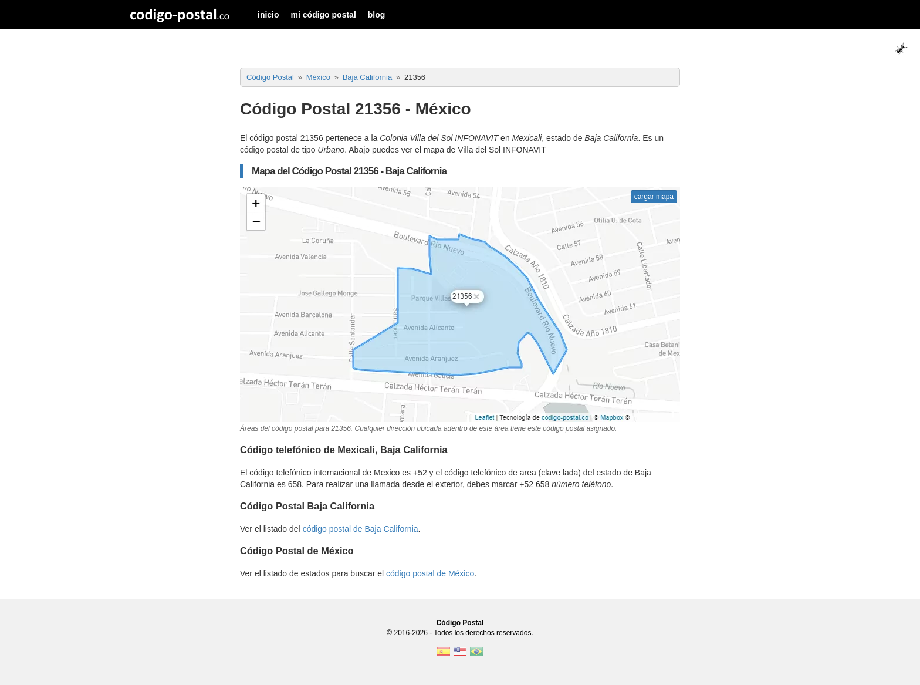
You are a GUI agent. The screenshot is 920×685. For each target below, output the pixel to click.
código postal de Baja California (360, 529)
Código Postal (460, 623)
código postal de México (430, 573)
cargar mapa (654, 197)
